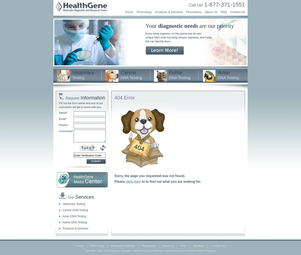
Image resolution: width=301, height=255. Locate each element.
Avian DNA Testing (74, 216)
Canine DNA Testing (75, 210)
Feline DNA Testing (75, 222)
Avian (228, 75)
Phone (63, 125)
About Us (211, 12)
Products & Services (169, 12)
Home (129, 12)
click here (133, 181)
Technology (144, 12)
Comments (66, 131)
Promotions (193, 12)
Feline (179, 75)
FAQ (224, 12)
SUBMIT (96, 161)
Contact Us (237, 12)
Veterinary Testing (74, 204)
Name (63, 112)
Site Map (198, 245)
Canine (131, 75)
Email (63, 118)
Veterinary (83, 75)
